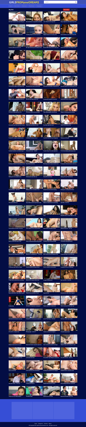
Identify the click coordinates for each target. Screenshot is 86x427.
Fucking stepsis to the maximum (33, 34)
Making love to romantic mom (33, 189)
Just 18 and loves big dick (49, 21)
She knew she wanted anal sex (15, 318)
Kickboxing (11, 306)
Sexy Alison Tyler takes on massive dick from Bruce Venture (34, 73)
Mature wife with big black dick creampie (17, 99)
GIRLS (12, 2)
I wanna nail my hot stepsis (49, 331)
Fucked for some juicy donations (33, 318)
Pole (44, 215)
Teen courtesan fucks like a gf (67, 306)
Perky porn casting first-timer (67, 189)
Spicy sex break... (13, 370)
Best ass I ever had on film (67, 318)
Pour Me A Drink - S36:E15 (66, 357)
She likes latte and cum (48, 125)
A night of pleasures (47, 280)
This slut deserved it (30, 215)
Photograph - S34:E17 (31, 331)
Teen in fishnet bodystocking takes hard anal (34, 241)
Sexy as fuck (46, 293)
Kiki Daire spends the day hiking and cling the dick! (17, 21)
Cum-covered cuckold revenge (50, 344)
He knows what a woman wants (33, 112)
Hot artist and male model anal (33, 86)
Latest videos (73, 9)
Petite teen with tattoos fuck (32, 125)
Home (11, 6)
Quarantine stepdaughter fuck (15, 357)
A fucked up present (65, 331)
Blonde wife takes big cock (32, 99)
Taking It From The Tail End (67, 176)
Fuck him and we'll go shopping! (50, 138)
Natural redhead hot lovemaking (50, 202)
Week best (24, 6)
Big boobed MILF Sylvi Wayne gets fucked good (17, 293)
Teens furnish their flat (66, 125)
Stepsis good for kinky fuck (49, 306)
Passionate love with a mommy (16, 228)
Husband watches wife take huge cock (17, 150)
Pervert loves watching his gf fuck (16, 254)
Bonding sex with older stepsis (68, 293)
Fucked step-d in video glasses (50, 150)
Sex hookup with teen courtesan (68, 383)
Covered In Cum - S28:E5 (31, 150)
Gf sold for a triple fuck (14, 331)
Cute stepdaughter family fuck (50, 112)
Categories (39, 6)
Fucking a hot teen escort (31, 138)
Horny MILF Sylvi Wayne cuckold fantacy (51, 357)
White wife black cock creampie (50, 73)
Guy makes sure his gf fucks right (33, 202)
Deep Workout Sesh (47, 176)
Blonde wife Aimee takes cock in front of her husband (69, 73)
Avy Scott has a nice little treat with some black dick (69, 34)
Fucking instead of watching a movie (17, 163)
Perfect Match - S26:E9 (48, 60)
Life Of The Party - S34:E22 (49, 318)
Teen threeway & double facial (32, 267)
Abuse (50, 423)
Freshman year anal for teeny (15, 267)
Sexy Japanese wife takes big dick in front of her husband (69, 21)
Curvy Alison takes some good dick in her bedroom (17, 86)
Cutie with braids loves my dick (68, 99)
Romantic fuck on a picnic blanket (33, 60)
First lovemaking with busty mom (68, 150)
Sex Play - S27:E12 (65, 202)
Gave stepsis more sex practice (33, 228)
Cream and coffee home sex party (16, 280)
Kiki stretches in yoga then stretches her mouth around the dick (34, 21)
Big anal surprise (12, 73)
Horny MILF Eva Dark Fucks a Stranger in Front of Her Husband (69, 60)
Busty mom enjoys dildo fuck (32, 280)
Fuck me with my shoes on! (15, 47)
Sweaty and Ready (65, 138)
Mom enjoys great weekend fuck (50, 254)
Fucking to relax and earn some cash (69, 163)
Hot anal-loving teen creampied (33, 306)
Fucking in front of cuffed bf (67, 267)
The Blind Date (29, 396)
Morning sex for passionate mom (51, 163)
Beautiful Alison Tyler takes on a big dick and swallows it (69, 215)
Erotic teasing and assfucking (33, 370)
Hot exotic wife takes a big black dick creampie (51, 86)
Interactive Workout (13, 202)
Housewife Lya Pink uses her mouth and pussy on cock (17, 125)
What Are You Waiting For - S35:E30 (34, 254)
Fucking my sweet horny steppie (50, 370)
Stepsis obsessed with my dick (16, 34)
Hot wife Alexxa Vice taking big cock (69, 86)
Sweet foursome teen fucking (50, 189)
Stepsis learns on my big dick (50, 34)
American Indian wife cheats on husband (69, 47)
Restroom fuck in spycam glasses (33, 344)
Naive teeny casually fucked (49, 228)
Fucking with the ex (30, 383)
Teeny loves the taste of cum (32, 293)
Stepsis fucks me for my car (15, 344)
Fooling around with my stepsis (16, 60)
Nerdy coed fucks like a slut (15, 241)
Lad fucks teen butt (30, 357)
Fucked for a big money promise (16, 138)
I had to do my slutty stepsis (15, 396)
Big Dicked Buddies (30, 163)
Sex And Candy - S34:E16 (14, 383)
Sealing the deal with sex (31, 176)
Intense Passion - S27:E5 (66, 228)
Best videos (17, 6)
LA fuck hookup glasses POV (15, 112)
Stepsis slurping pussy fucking (68, 112)
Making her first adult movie (15, 176)
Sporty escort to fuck (48, 396)
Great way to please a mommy (50, 99)
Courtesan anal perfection (66, 241)
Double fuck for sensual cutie (67, 370)
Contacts (46, 423)
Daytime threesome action (49, 383)
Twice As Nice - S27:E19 (14, 189)
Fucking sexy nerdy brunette (49, 241)
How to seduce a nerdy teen (49, 267)
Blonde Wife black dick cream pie (50, 47)
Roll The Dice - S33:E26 (66, 280)
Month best (31, 6)
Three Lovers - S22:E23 (14, 215)
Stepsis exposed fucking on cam (68, 344)
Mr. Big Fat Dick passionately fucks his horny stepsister (34, 47)
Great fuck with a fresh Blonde (67, 254)
